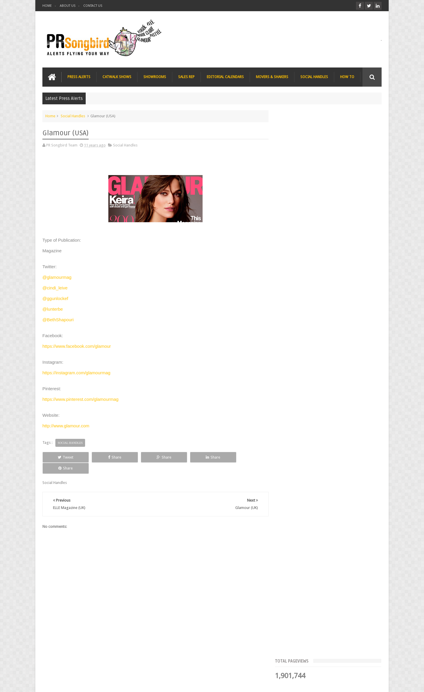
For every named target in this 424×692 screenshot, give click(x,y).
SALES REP (186, 77)
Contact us (367, 665)
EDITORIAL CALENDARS (225, 77)
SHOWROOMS (154, 77)
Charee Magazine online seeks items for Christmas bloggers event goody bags (343, 335)
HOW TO (347, 77)
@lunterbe (52, 309)
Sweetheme (372, 683)
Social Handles (73, 116)
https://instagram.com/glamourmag (76, 372)
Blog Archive (364, 181)
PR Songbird (90, 683)
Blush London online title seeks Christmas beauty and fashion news (338, 262)
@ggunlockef (55, 298)
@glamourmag (57, 277)
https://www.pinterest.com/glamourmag (80, 399)
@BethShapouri (58, 319)
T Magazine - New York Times (335, 365)
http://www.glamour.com (65, 425)
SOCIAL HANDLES (314, 77)
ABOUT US (67, 6)
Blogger (331, 683)
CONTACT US (92, 6)
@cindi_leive (54, 287)
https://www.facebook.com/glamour (76, 346)
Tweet (64, 457)
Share (108, 457)
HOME (47, 6)
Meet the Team (330, 181)
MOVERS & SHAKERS (272, 77)
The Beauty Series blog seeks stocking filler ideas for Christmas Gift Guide (341, 299)
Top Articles (297, 181)
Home (50, 116)
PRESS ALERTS (78, 77)
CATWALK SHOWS (116, 77)
